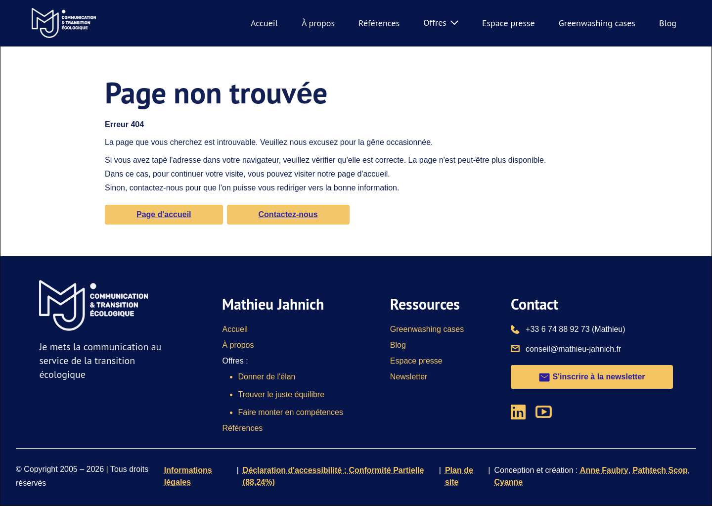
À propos (318, 23)
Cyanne (508, 482)
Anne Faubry (604, 470)
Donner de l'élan (266, 376)
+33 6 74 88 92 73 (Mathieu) (575, 328)
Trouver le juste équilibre (281, 394)
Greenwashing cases (597, 23)
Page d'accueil (163, 214)
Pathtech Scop (660, 470)
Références (379, 23)
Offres (440, 22)
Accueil (264, 23)
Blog (667, 23)
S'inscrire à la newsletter (591, 377)
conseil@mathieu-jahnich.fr (573, 348)
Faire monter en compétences (290, 412)
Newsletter (409, 376)
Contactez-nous (288, 214)
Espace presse (508, 23)
